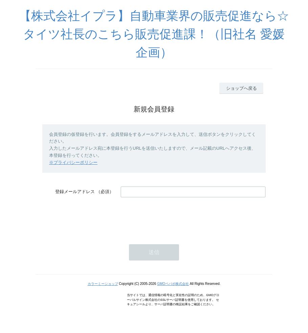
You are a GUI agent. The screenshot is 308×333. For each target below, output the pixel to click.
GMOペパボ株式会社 (173, 284)
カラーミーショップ (103, 284)
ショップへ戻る (241, 88)
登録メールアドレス (75, 191)
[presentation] (171, 217)
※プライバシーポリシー (73, 162)
